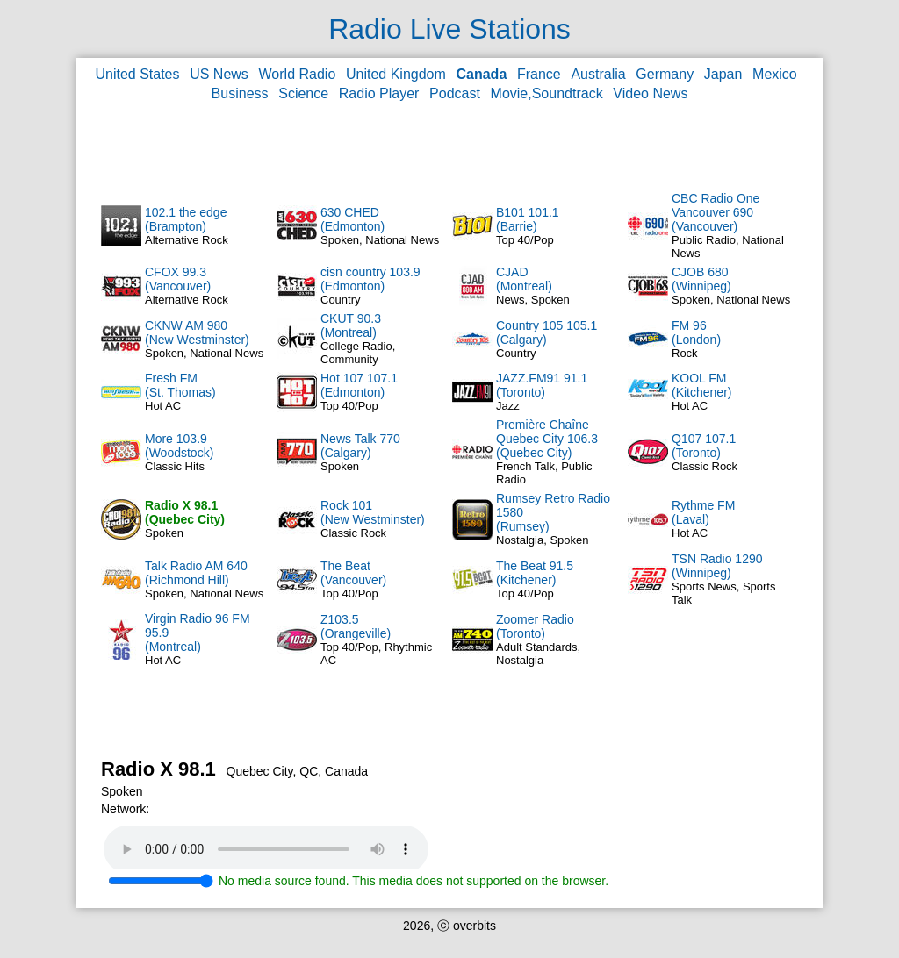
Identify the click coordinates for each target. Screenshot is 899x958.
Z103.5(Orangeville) (355, 626)
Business (240, 93)
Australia (598, 74)
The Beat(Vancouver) (353, 573)
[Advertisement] (449, 145)
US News (219, 74)
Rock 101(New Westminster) (372, 512)
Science (303, 93)
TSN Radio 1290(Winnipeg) (717, 566)
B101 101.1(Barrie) (527, 219)
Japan (723, 74)
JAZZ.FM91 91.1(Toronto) (541, 385)
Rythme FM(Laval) (703, 512)
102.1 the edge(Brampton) (186, 219)
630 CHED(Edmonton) (352, 219)
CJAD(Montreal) (524, 279)
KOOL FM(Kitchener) (701, 385)
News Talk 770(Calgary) (360, 446)
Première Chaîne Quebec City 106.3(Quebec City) (547, 439)
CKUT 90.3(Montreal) (350, 325)
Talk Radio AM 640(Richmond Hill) (196, 573)
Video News (650, 93)
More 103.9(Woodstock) (179, 446)
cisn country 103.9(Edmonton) (370, 279)
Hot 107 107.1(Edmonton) (359, 385)
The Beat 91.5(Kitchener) (534, 573)
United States (137, 74)
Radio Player (379, 93)
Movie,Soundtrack (547, 93)
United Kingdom (396, 74)
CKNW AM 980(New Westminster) (197, 332)
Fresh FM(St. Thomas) (180, 385)
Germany (665, 74)
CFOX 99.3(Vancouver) (178, 279)
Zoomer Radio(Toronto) (535, 626)
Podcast (454, 93)
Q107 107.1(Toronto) (704, 446)
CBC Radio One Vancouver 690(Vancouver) (715, 212)
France (539, 74)
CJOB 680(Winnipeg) (701, 279)
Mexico (774, 74)
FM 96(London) (696, 332)
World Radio (297, 74)
